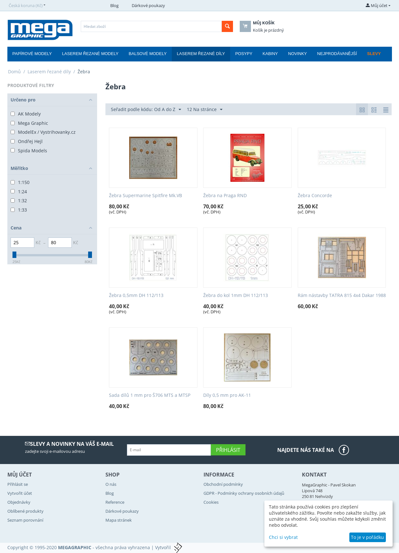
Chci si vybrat (283, 537)
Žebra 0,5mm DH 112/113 (136, 295)
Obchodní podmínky (223, 484)
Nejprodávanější (337, 53)
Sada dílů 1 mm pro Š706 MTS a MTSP (149, 395)
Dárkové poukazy (148, 5)
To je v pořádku (367, 537)
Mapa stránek (118, 520)
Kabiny (270, 53)
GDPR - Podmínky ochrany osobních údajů (244, 493)
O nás (110, 484)
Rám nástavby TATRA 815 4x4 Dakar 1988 (342, 295)
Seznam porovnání (25, 520)
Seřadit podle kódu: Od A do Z (146, 109)
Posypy (243, 53)
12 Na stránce (204, 109)
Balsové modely (148, 53)
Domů (14, 71)
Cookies (211, 502)
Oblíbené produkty (25, 511)
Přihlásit (228, 449)
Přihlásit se (17, 484)
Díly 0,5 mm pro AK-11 (227, 395)
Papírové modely (32, 53)
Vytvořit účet (19, 493)
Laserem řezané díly (201, 53)
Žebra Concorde (315, 195)
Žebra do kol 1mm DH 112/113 (235, 295)
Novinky (297, 53)
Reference (114, 502)
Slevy (374, 53)
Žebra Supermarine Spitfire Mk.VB (145, 195)
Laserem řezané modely (90, 53)
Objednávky (18, 502)
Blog (114, 5)
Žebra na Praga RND (225, 195)
